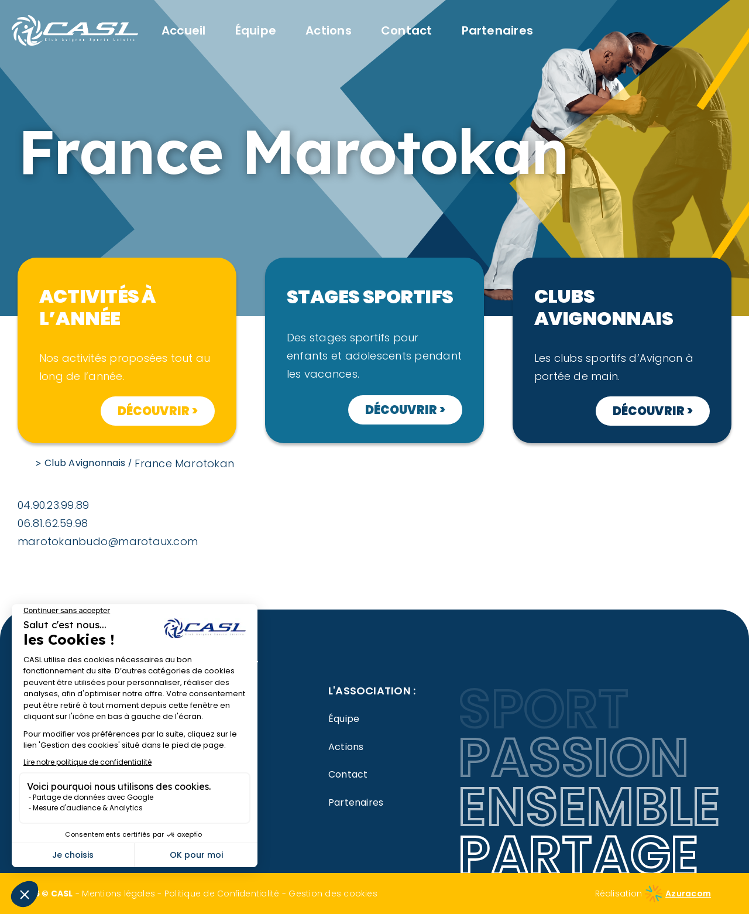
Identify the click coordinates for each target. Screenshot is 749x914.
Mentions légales (118, 893)
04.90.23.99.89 (53, 505)
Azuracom (688, 893)
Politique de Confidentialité (222, 893)
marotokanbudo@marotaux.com (108, 541)
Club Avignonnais (84, 463)
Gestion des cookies (332, 893)
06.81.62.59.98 (53, 523)
